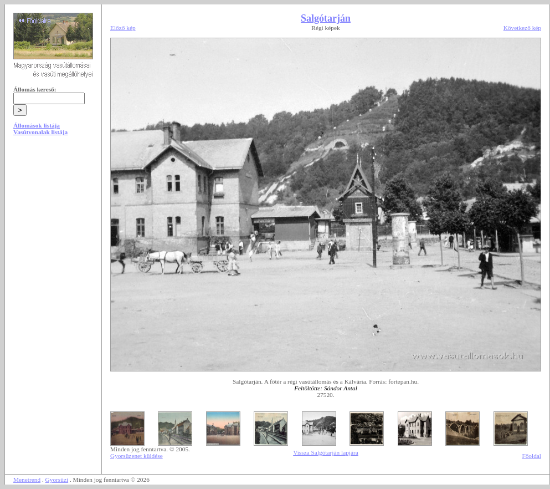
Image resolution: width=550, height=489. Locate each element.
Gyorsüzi (57, 479)
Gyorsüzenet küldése (136, 455)
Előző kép (123, 27)
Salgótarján (326, 18)
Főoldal (531, 455)
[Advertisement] (53, 228)
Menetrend (26, 479)
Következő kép (522, 27)
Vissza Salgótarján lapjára (325, 452)
